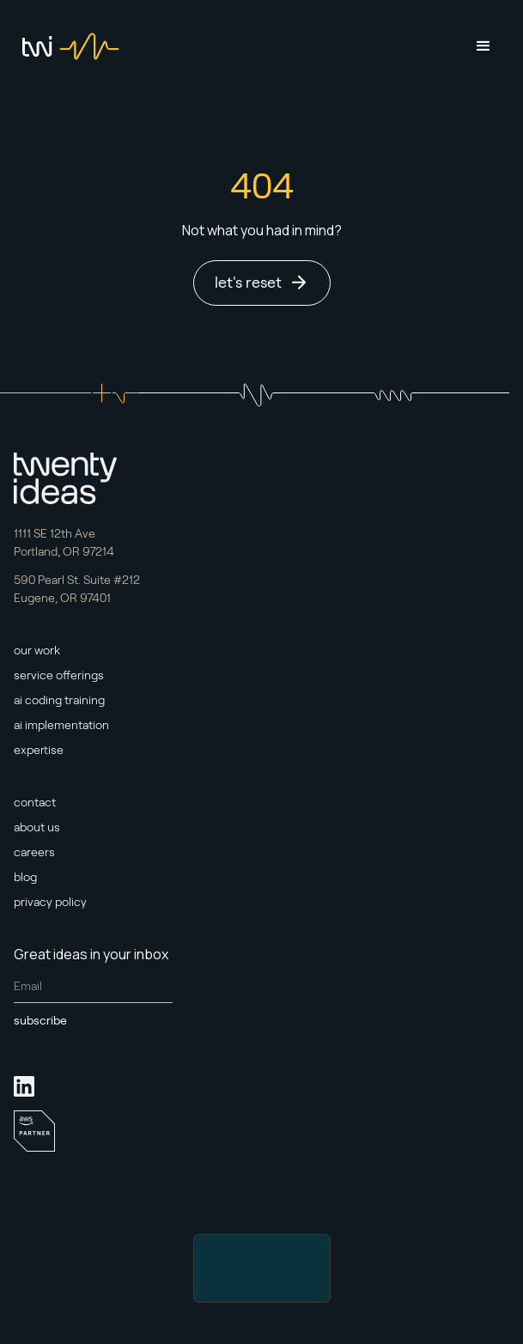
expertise (39, 750)
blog (25, 877)
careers (34, 852)
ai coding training (59, 700)
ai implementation (61, 725)
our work (37, 650)
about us (37, 827)
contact (35, 802)
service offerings (59, 675)
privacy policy (50, 902)
